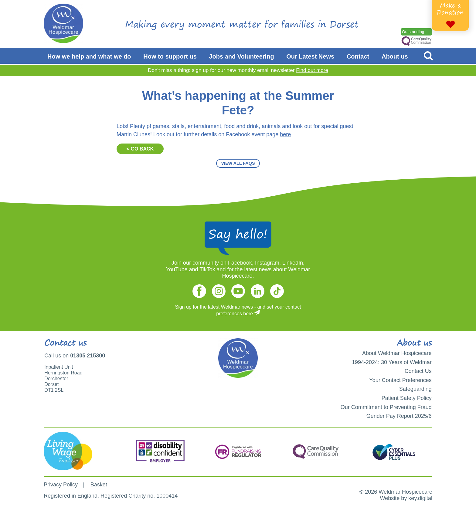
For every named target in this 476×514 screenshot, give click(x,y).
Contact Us (418, 371)
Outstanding (413, 31)
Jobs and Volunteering (241, 56)
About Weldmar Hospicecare (397, 353)
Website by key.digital (406, 498)
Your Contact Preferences (400, 380)
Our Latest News (310, 56)
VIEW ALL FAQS (238, 163)
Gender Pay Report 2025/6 (399, 416)
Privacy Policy (61, 485)
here (285, 134)
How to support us (170, 56)
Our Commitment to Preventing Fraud (386, 407)
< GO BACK (140, 148)
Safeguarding (415, 389)
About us (395, 56)
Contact (358, 56)
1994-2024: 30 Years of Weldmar (392, 362)
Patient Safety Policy (407, 398)
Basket (98, 485)
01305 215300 (87, 356)
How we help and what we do (89, 56)
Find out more (312, 70)
